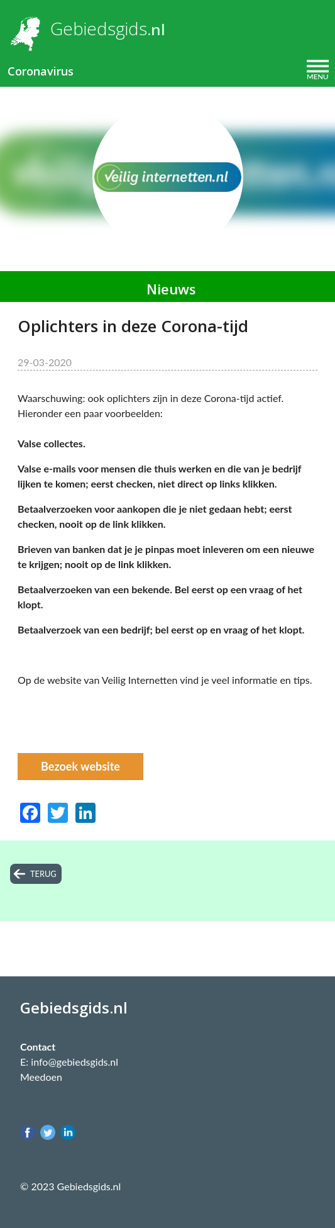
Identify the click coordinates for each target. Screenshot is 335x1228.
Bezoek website (80, 766)
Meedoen (41, 1077)
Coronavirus (41, 71)
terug (43, 874)
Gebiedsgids (98, 28)
